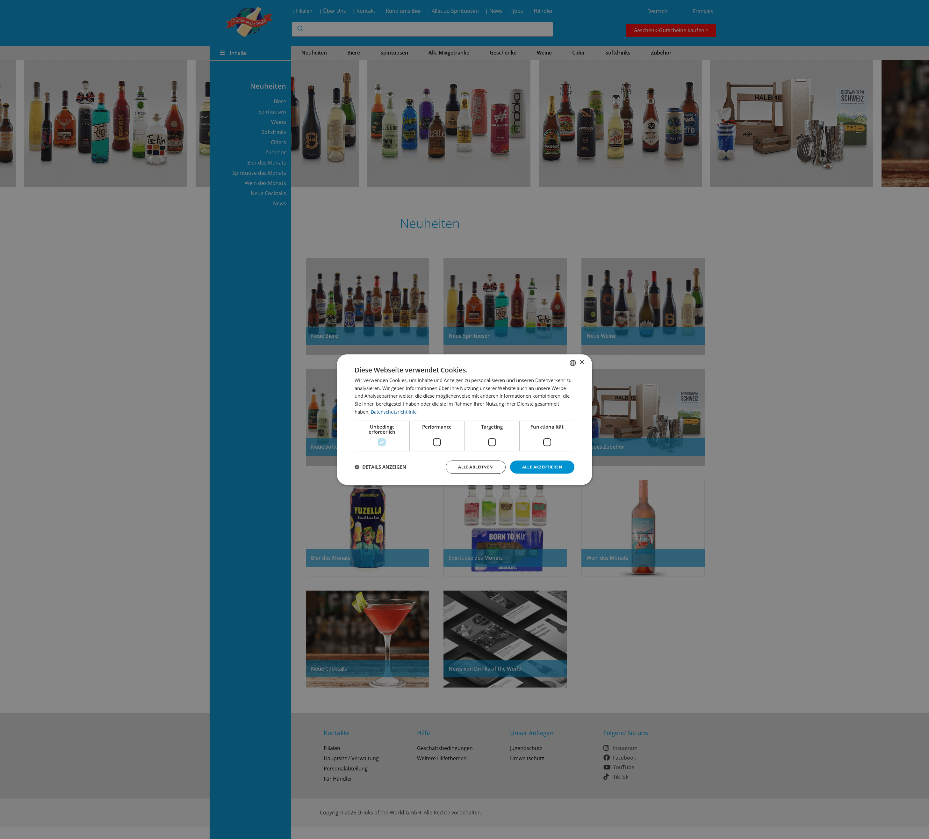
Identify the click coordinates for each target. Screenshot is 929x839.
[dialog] (464, 419)
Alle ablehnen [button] (470, 467)
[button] (380, 467)
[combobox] (573, 362)
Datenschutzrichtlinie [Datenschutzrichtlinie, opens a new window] (394, 411)
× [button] (581, 362)
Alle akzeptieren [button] (540, 467)
